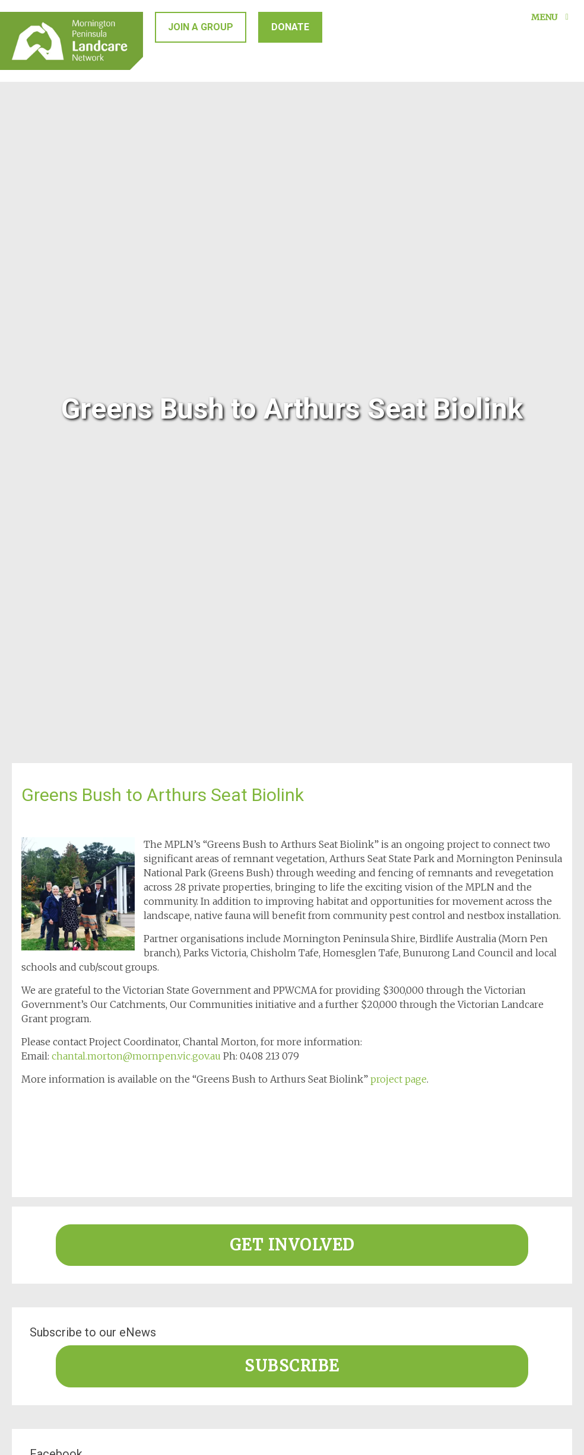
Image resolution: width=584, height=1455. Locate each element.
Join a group (200, 27)
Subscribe (292, 1366)
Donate (290, 27)
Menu (552, 17)
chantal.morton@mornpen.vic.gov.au (136, 1056)
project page (398, 1079)
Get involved (292, 1245)
